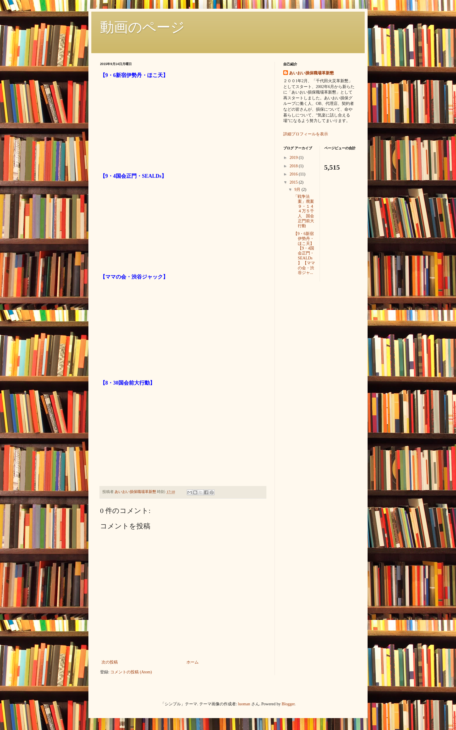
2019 (294, 157)
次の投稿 (109, 662)
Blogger (288, 704)
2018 (294, 166)
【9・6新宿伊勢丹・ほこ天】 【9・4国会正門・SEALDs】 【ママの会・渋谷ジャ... (304, 253)
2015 (294, 182)
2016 (294, 174)
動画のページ (142, 27)
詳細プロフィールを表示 (305, 134)
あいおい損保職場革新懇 (311, 73)
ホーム (192, 662)
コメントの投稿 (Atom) (131, 672)
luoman (244, 704)
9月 (298, 189)
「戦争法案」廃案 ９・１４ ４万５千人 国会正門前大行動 (305, 211)
